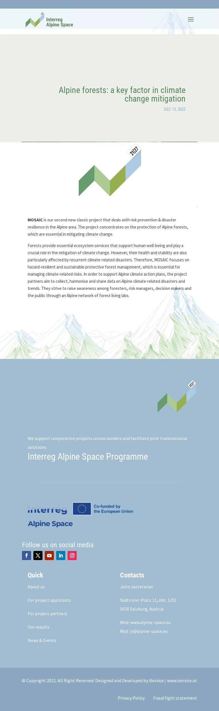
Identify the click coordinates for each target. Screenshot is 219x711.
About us (36, 586)
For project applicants (49, 600)
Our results (38, 627)
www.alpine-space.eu (150, 622)
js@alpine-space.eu (149, 631)
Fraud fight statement (175, 698)
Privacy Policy (131, 698)
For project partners (47, 613)
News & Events (42, 640)
